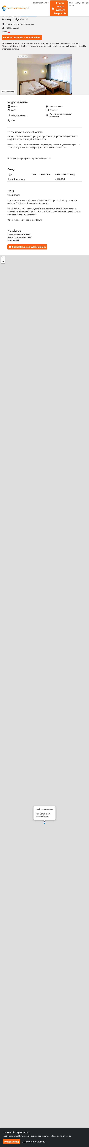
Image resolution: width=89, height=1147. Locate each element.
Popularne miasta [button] (40, 3)
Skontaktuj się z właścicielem (21, 37)
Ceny (78, 3)
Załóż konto (71, 4)
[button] (44, 822)
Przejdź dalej (11, 1141)
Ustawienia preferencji (34, 1141)
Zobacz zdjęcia (8, 91)
